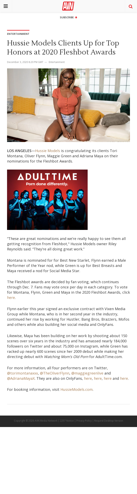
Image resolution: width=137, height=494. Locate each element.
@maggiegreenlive (87, 373)
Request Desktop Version (108, 420)
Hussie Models (47, 150)
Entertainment (57, 62)
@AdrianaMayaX (21, 378)
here (11, 297)
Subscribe (68, 17)
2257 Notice (67, 420)
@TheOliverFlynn (54, 373)
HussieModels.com (76, 389)
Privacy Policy (84, 420)
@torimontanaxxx (22, 373)
